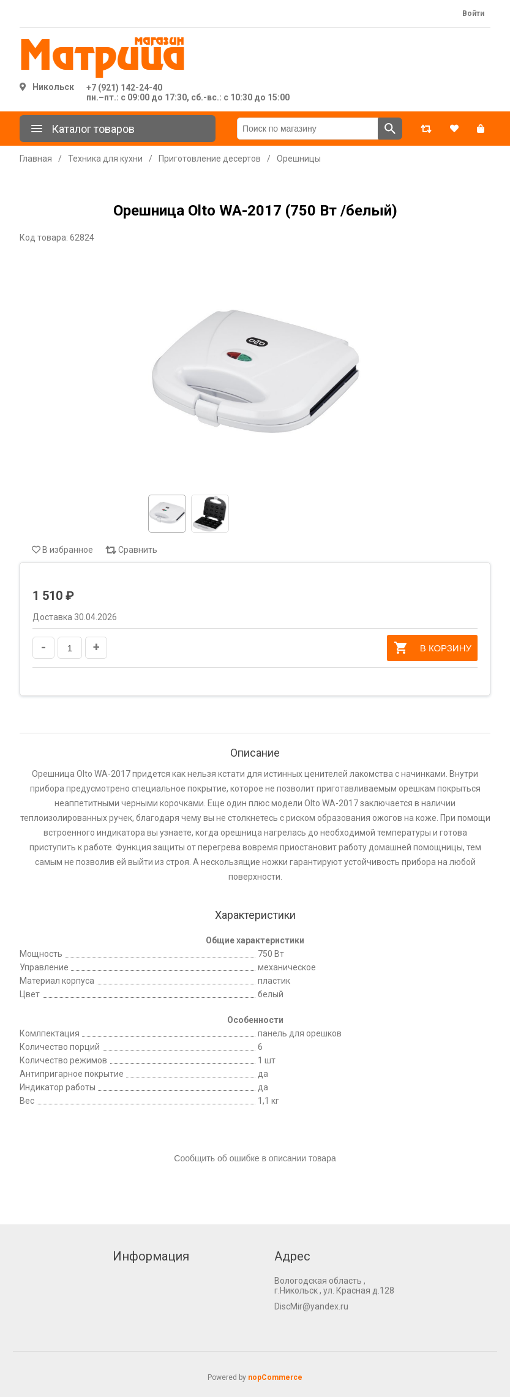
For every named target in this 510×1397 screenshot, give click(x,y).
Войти (473, 13)
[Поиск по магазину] (307, 129)
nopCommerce (275, 1377)
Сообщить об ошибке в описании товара (255, 1158)
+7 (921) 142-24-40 (124, 87)
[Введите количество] (70, 648)
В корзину (432, 647)
